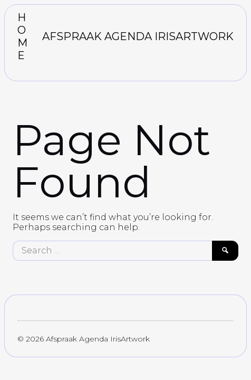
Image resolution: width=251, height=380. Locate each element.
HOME (22, 36)
